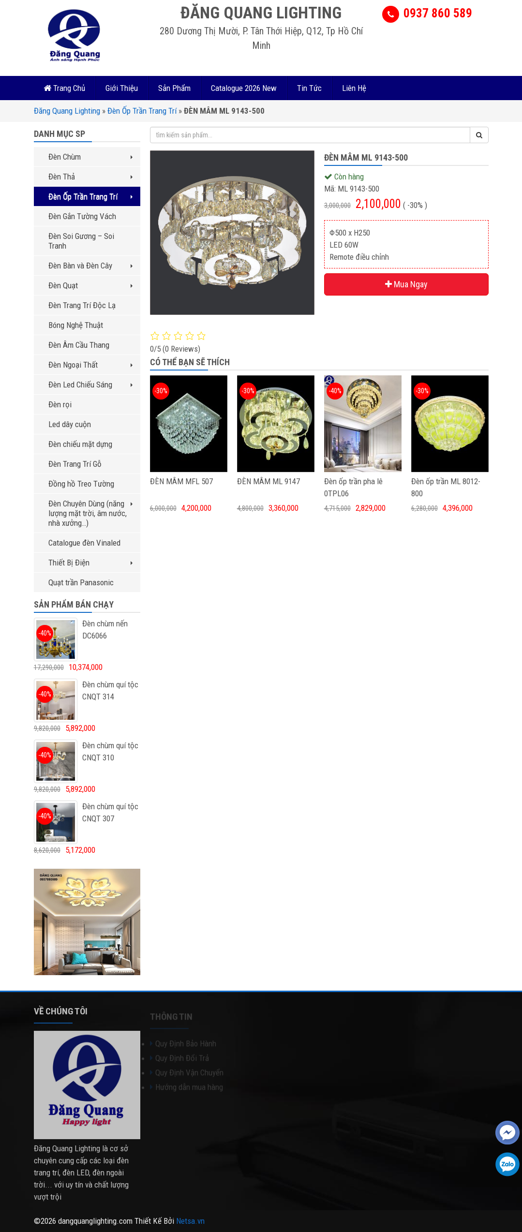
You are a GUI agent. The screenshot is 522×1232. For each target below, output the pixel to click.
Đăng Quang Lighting (67, 111)
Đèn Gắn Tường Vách (82, 216)
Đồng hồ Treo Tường (81, 484)
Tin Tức (309, 88)
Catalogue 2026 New (244, 88)
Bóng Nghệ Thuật (75, 325)
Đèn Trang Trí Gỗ (75, 464)
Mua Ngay (406, 284)
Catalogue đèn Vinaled (84, 543)
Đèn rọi (60, 404)
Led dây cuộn (69, 424)
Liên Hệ (354, 88)
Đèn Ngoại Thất (90, 365)
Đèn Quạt (90, 285)
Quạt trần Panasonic (81, 582)
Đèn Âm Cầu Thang (78, 345)
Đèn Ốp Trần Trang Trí (142, 111)
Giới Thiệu (121, 88)
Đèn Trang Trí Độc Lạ (82, 305)
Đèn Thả (90, 176)
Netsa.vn (190, 1221)
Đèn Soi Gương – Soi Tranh (81, 241)
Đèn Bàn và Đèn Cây (90, 265)
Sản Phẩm (174, 88)
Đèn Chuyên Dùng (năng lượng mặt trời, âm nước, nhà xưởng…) (90, 513)
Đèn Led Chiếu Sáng (90, 384)
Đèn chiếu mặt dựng (80, 444)
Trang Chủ (64, 88)
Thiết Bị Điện (90, 562)
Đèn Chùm (90, 157)
